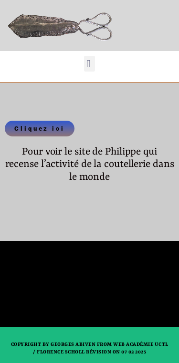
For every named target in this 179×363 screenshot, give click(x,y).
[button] (89, 64)
